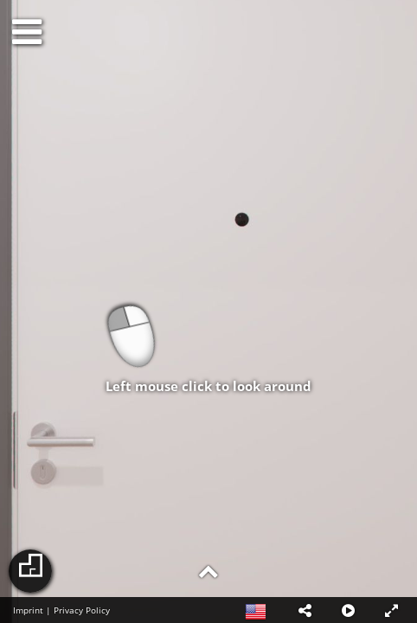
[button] (305, 610)
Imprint (28, 610)
